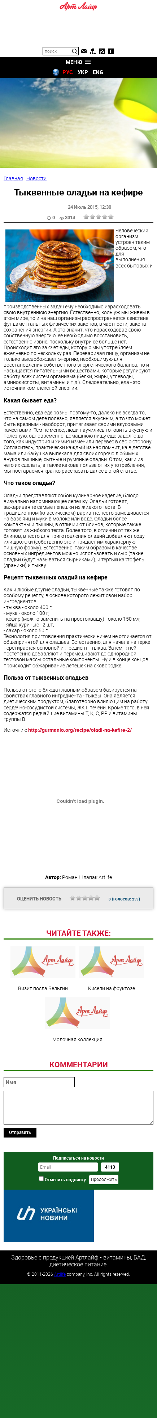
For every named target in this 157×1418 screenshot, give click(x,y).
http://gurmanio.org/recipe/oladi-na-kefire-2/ (80, 729)
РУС (67, 72)
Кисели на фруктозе (111, 968)
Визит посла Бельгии (42, 968)
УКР (83, 72)
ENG (98, 72)
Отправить (20, 1132)
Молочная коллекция (77, 1019)
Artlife (60, 1274)
